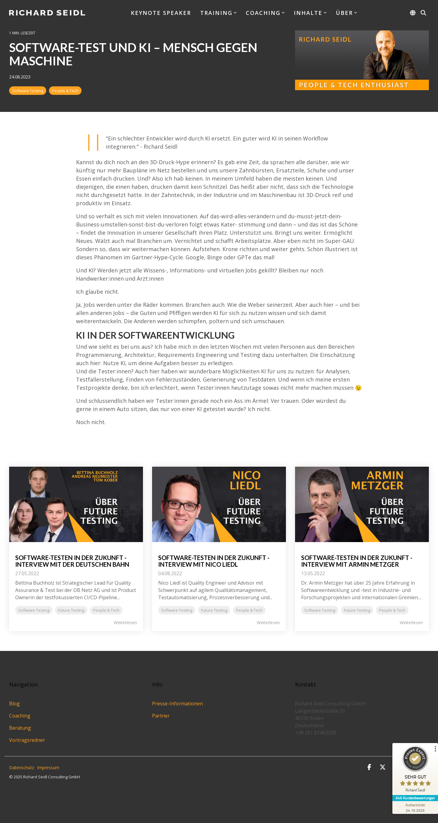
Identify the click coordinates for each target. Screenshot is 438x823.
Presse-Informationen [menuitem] (177, 703)
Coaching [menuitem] (19, 715)
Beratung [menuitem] (20, 727)
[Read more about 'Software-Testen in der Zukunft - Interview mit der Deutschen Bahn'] (76, 504)
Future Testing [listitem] (71, 610)
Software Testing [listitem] (33, 610)
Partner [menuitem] (161, 715)
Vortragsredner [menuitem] (27, 740)
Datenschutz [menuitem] (21, 767)
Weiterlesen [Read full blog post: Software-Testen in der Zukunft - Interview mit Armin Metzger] (411, 622)
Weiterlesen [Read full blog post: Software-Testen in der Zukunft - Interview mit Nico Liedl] (268, 622)
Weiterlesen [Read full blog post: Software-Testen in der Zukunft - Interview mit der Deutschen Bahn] (125, 622)
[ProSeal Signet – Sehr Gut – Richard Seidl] (415, 770)
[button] (370, 767)
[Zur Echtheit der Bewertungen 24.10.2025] (415, 807)
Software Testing (27, 90)
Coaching (265, 12)
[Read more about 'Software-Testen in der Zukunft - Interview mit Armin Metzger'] (362, 504)
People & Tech (65, 90)
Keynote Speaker (161, 12)
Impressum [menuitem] (48, 767)
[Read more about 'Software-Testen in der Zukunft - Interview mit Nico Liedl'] (219, 504)
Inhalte (310, 12)
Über (346, 12)
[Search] (423, 13)
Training (218, 12)
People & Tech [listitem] (106, 610)
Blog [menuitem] (14, 703)
